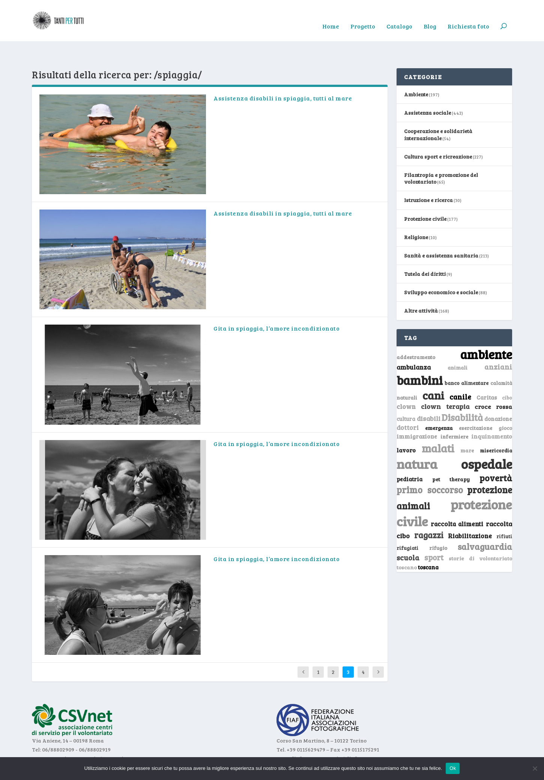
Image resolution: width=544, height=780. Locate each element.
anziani (498, 343)
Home (330, 15)
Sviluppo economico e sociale (441, 268)
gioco (505, 404)
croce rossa (493, 383)
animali (457, 344)
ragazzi (428, 511)
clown (406, 383)
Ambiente (416, 71)
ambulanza (414, 344)
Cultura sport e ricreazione (438, 133)
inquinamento (491, 413)
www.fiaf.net (294, 735)
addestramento (416, 333)
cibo (507, 374)
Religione (416, 213)
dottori (408, 404)
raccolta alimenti (457, 500)
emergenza (439, 404)
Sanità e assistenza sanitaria (441, 232)
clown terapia (445, 383)
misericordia (496, 427)
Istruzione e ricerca (428, 176)
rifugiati (407, 524)
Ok (452, 768)
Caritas (486, 374)
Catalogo (399, 15)
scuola (408, 534)
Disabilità (462, 394)
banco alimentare (467, 359)
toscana (428, 544)
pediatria (409, 456)
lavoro (406, 427)
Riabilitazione (470, 512)
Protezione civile (425, 195)
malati (438, 425)
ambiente (486, 331)
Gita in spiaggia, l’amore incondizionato (276, 305)
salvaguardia (485, 523)
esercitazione (475, 404)
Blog (430, 15)
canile (460, 373)
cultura (406, 395)
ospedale (486, 440)
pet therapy (451, 456)
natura (417, 440)
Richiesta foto (468, 15)
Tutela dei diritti (425, 250)
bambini (420, 357)
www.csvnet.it (50, 735)
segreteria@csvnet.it (99, 735)
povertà (495, 454)
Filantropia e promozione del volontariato (441, 155)
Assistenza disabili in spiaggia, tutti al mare (282, 75)
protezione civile (454, 489)
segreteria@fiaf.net (341, 735)
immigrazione (417, 413)
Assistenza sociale (427, 89)
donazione (498, 395)
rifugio (438, 524)
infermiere (454, 413)
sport (433, 534)
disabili (428, 395)
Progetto (362, 15)
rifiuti (504, 513)
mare (467, 427)
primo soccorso (430, 466)
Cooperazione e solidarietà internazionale (438, 111)
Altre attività (421, 287)
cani (433, 371)
